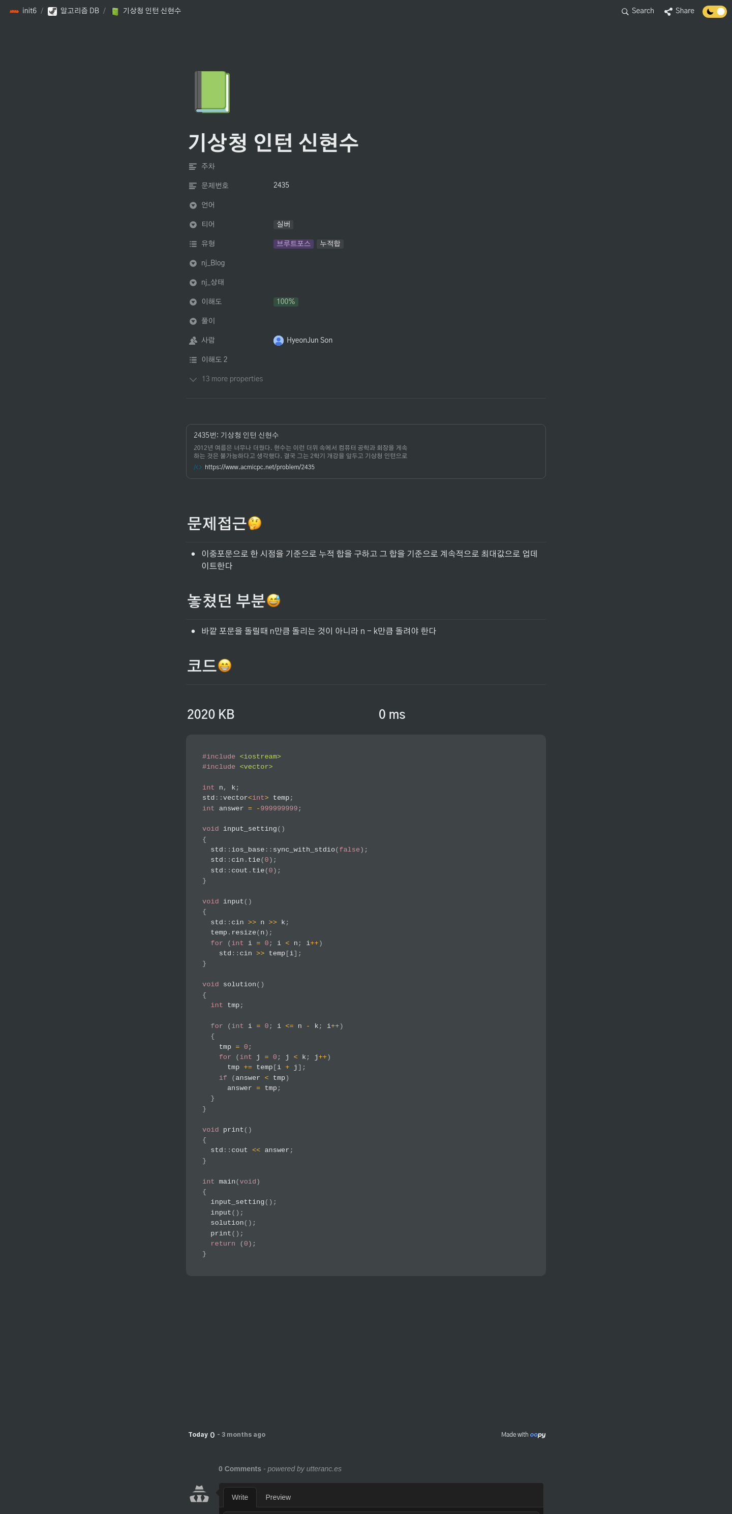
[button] (23, 12)
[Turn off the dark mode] (715, 15)
